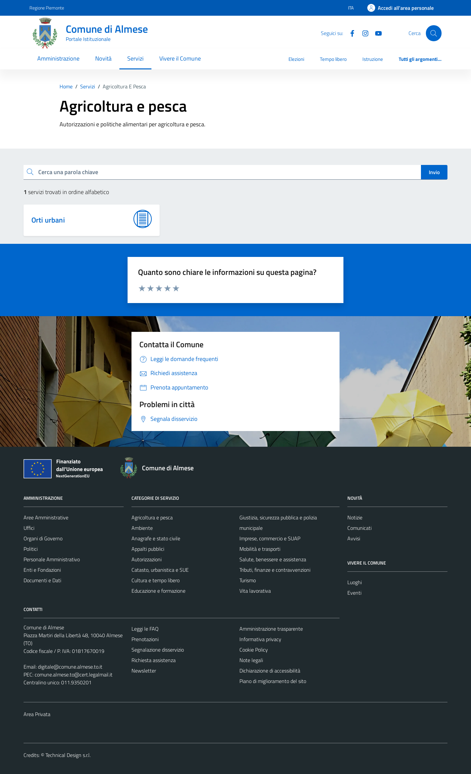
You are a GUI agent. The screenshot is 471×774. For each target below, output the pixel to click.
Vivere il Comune (180, 58)
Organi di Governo (43, 538)
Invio (434, 172)
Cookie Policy (253, 650)
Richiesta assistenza (153, 660)
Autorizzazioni (146, 559)
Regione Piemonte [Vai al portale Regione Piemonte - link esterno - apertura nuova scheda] (46, 7)
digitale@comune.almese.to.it (70, 667)
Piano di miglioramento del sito (272, 681)
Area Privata (37, 714)
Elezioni (296, 59)
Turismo (247, 580)
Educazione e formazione (158, 591)
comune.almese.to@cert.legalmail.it (74, 674)
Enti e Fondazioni (42, 570)
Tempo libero (333, 59)
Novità (103, 58)
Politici (31, 549)
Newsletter (143, 671)
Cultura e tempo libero (155, 580)
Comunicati (359, 528)
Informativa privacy (260, 639)
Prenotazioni (145, 639)
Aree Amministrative (46, 517)
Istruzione (372, 59)
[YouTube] (375, 33)
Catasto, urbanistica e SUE (160, 570)
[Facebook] (349, 33)
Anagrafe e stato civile (155, 538)
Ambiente (142, 528)
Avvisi (353, 538)
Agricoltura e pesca (152, 517)
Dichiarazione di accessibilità (269, 671)
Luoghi (354, 582)
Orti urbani (48, 220)
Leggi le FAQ (145, 629)
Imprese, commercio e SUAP (269, 538)
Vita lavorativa (255, 591)
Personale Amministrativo (52, 559)
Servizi (135, 58)
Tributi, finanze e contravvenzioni (274, 570)
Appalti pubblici (147, 549)
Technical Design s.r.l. (68, 755)
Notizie (354, 517)
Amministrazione (58, 58)
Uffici (29, 528)
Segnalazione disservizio (157, 650)
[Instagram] (362, 33)
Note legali (251, 660)
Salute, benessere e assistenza (272, 559)
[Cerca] (434, 33)
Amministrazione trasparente (271, 629)
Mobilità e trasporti (259, 549)
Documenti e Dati (42, 580)
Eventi (354, 593)
